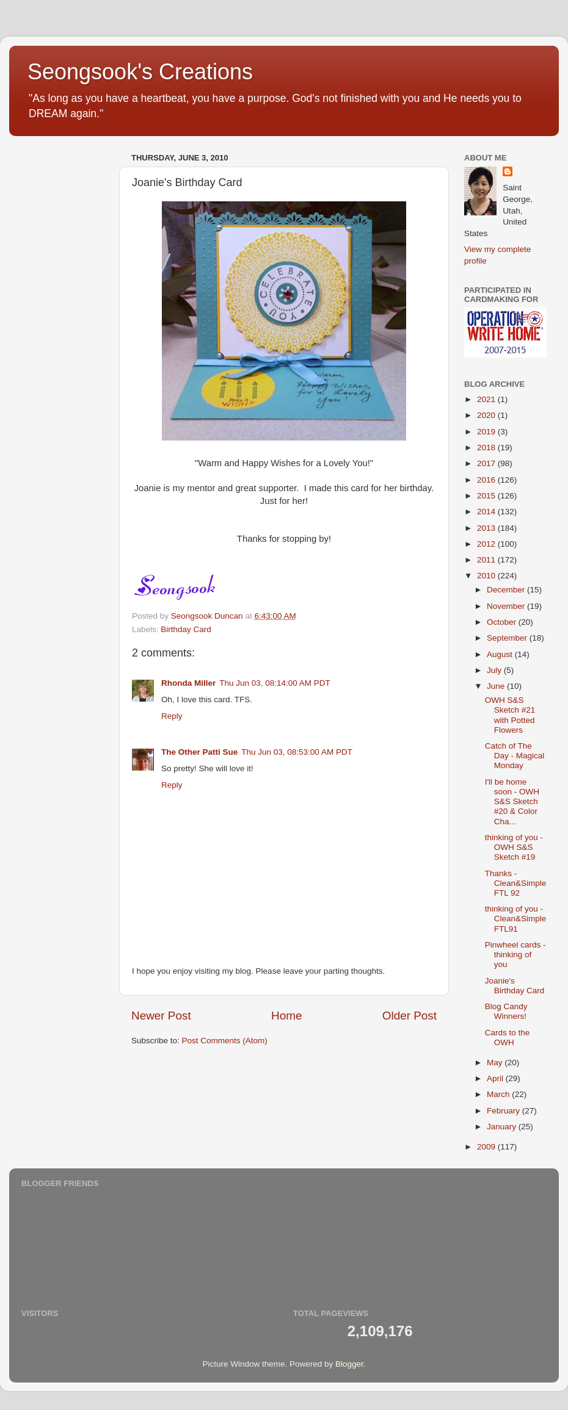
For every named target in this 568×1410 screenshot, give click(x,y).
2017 (487, 463)
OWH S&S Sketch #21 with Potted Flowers (510, 715)
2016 (487, 479)
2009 (487, 1146)
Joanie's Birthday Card (515, 985)
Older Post (409, 1015)
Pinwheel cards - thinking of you (515, 954)
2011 (487, 559)
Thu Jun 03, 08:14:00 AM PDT (274, 683)
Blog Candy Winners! (506, 1011)
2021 (487, 399)
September (508, 637)
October (503, 622)
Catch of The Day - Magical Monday (515, 755)
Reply (172, 716)
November (507, 606)
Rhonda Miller (188, 683)
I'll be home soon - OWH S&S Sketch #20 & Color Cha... (512, 801)
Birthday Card (186, 629)
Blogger (349, 1364)
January (503, 1126)
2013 (487, 528)
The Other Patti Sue (199, 752)
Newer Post (161, 1015)
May (495, 1062)
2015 (487, 495)
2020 (487, 415)
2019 (487, 431)
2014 (487, 511)
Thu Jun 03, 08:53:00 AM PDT (296, 752)
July (495, 670)
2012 (487, 544)
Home (286, 1015)
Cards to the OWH (507, 1037)
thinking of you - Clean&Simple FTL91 (516, 918)
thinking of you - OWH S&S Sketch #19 (514, 847)
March (499, 1094)
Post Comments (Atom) (225, 1040)
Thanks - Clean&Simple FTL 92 (516, 883)
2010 (487, 575)
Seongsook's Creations (140, 71)
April (496, 1078)
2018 (487, 447)
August (501, 654)
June (497, 686)
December (507, 589)
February (504, 1110)
